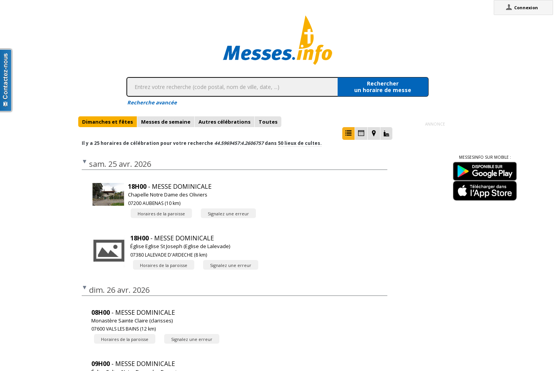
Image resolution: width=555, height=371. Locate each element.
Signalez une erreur (228, 214)
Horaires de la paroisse (161, 214)
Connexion (526, 7)
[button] (348, 133)
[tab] (107, 121)
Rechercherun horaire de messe (382, 87)
